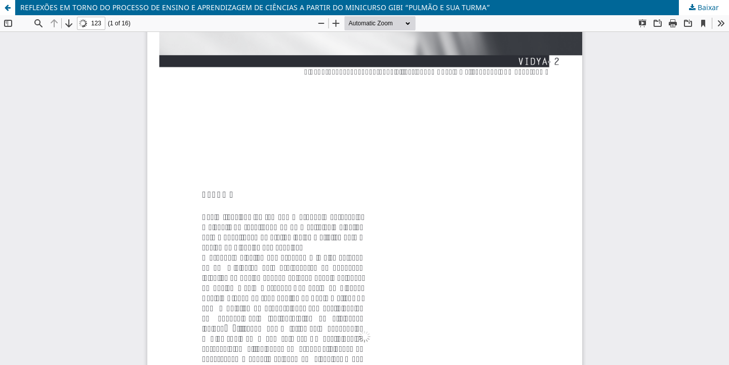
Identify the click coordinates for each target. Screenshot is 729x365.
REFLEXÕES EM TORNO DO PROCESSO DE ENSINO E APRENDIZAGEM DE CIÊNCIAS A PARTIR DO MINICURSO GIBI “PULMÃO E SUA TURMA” (255, 7)
